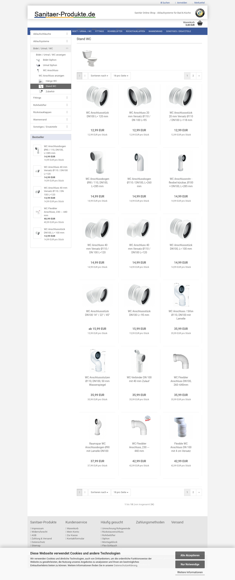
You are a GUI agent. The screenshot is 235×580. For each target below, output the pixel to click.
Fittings (99, 31)
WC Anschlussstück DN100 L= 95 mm (139, 325)
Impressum (37, 540)
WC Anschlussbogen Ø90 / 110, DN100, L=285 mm (97, 194)
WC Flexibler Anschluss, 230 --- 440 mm (139, 459)
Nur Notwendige (190, 564)
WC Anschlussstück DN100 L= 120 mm (97, 126)
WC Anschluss (47, 79)
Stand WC (47, 94)
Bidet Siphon (46, 68)
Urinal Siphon (46, 73)
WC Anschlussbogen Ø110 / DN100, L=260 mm (139, 194)
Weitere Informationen (190, 572)
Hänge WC (48, 89)
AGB (33, 547)
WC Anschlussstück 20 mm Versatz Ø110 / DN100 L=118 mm (181, 128)
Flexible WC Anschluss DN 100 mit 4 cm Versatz (181, 459)
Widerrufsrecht (39, 543)
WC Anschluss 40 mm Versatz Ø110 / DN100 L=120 (139, 261)
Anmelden (181, 2)
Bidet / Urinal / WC (82, 31)
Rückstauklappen (135, 31)
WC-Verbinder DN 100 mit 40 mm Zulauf (139, 391)
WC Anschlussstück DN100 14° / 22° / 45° (97, 325)
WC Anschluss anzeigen (51, 84)
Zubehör (47, 99)
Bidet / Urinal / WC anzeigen (51, 63)
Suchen (165, 2)
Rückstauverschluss (112, 543)
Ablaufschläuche (39, 31)
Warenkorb (72, 540)
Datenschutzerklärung (125, 565)
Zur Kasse (72, 547)
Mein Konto (72, 543)
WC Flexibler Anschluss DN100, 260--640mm (181, 393)
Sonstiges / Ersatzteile (178, 31)
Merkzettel (199, 2)
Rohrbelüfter (115, 31)
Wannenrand (155, 31)
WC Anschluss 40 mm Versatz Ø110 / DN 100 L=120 (97, 261)
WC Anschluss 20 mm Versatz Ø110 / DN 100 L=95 (139, 128)
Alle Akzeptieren (190, 555)
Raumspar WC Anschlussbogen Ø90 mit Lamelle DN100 (97, 459)
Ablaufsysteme (60, 31)
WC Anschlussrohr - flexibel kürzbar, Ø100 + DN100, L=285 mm (181, 194)
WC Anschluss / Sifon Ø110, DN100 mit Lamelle (181, 327)
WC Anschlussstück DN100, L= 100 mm (181, 259)
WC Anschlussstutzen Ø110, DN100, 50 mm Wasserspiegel (97, 393)
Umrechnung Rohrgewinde (115, 540)
